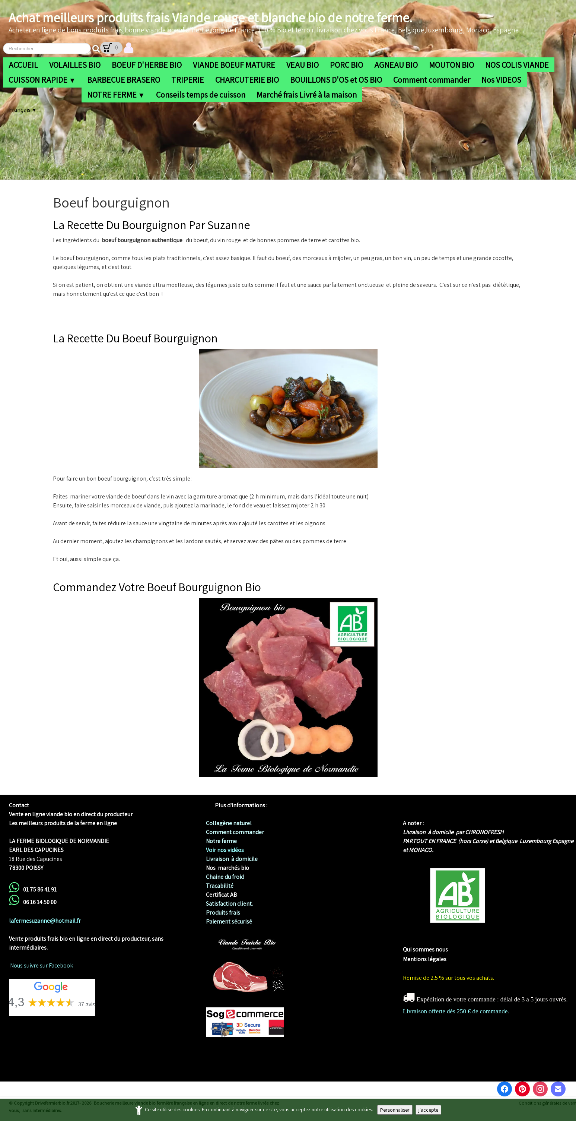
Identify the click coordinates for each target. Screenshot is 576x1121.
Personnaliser (395, 1109)
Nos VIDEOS (501, 80)
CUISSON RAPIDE (42, 80)
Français (22, 110)
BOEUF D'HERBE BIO (147, 65)
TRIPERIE (187, 80)
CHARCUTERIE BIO (247, 80)
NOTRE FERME (116, 94)
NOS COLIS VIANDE (517, 65)
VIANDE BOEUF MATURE (234, 65)
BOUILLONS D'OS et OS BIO (336, 80)
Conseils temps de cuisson (200, 94)
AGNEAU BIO (396, 65)
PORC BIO (346, 65)
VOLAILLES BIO (75, 65)
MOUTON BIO (451, 65)
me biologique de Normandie (440, 940)
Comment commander (431, 80)
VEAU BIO (302, 65)
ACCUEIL (23, 65)
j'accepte (428, 1109)
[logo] (263, 22)
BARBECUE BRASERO (123, 80)
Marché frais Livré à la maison (307, 94)
